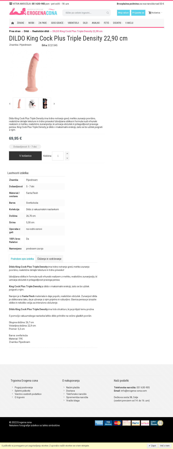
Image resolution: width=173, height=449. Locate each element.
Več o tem (165, 445)
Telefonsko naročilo (76, 394)
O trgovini (20, 397)
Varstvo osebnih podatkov (28, 394)
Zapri (153, 445)
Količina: (47, 156)
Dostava (70, 390)
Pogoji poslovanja (24, 387)
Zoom (32, 72)
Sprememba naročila (77, 397)
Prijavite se (138, 12)
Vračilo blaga (73, 400)
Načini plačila (73, 387)
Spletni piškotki (22, 390)
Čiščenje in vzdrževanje (49, 258)
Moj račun (123, 12)
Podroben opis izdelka (22, 258)
